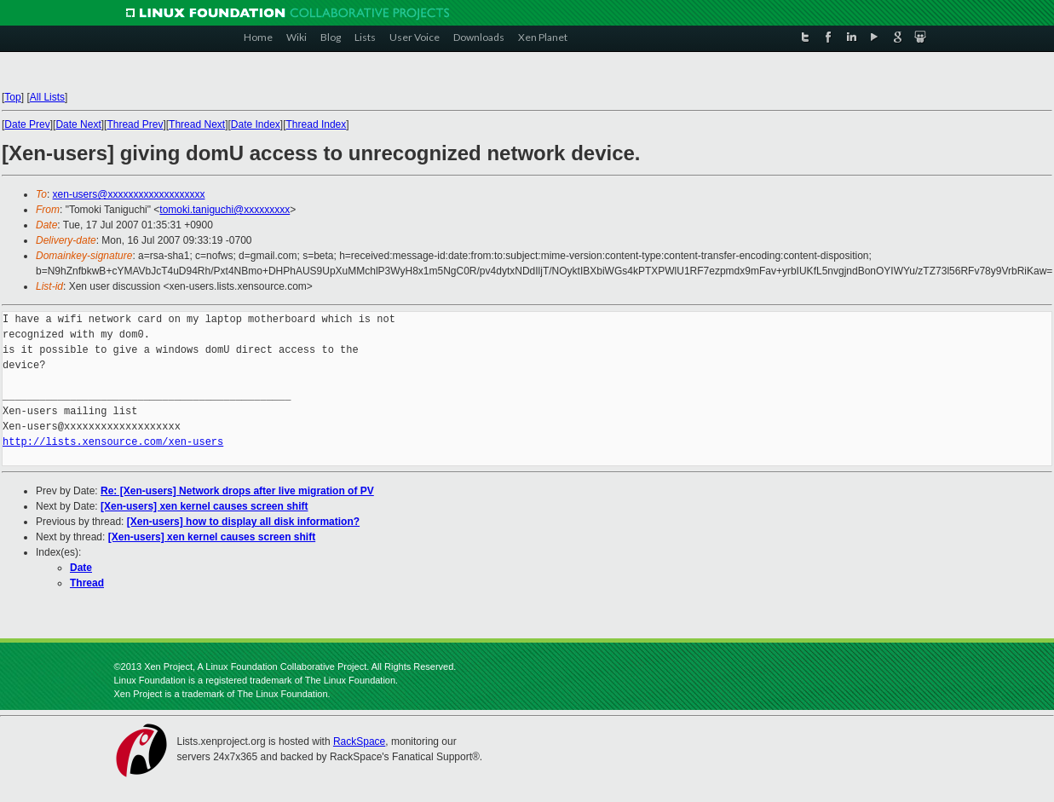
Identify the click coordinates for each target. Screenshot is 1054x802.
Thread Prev (135, 124)
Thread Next (197, 124)
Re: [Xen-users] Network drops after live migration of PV (237, 491)
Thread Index (316, 124)
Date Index (255, 124)
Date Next (78, 124)
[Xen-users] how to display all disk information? (243, 522)
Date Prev (26, 124)
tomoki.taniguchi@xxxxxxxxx (224, 210)
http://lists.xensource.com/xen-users (113, 442)
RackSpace (359, 741)
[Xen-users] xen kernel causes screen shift (204, 506)
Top (12, 97)
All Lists (47, 97)
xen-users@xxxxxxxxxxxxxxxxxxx (129, 194)
